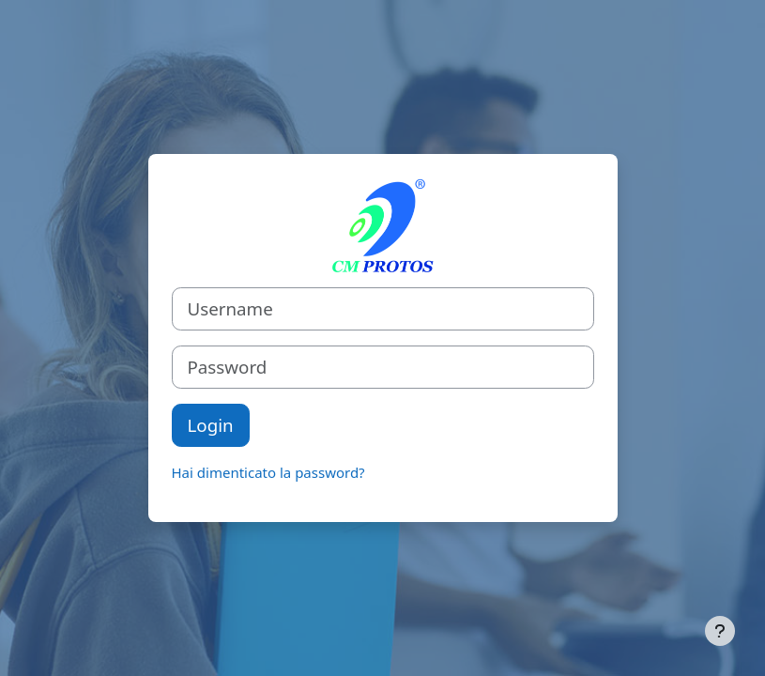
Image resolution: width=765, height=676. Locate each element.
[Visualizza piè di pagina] (720, 631)
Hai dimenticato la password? (268, 472)
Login (211, 425)
